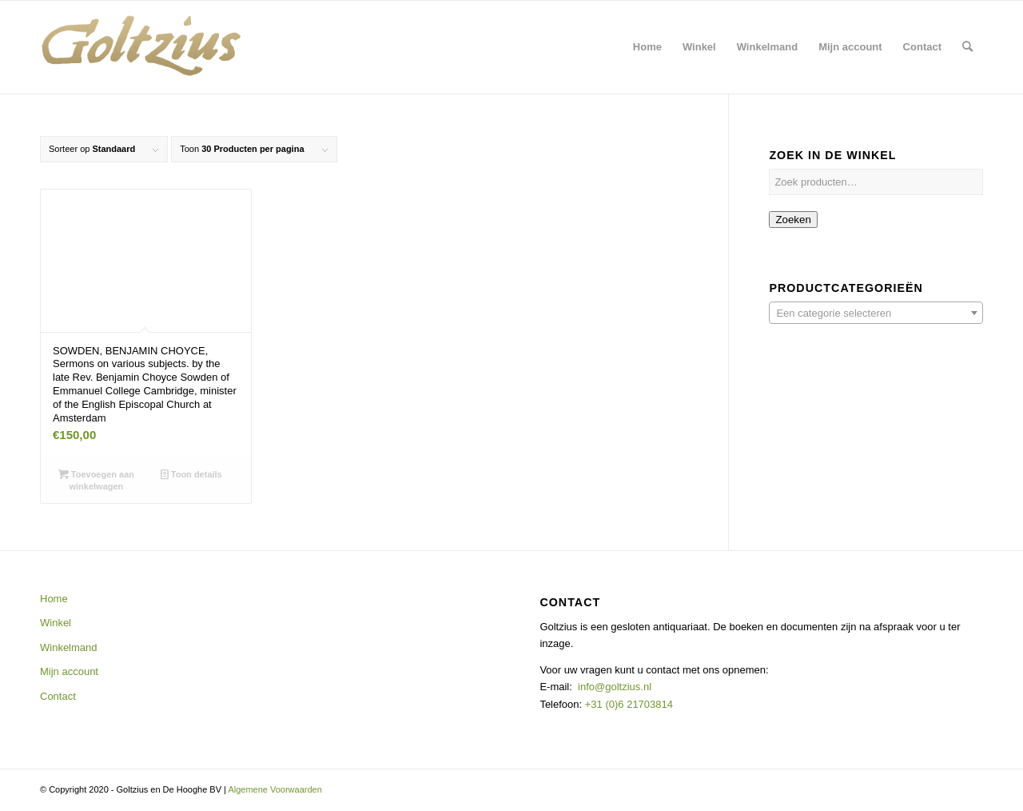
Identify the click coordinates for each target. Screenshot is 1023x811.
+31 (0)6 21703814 (627, 704)
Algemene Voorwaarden (274, 789)
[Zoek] (967, 47)
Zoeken (792, 220)
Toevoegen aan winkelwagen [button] (96, 479)
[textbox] (876, 313)
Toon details (191, 474)
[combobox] (876, 313)
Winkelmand (69, 647)
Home (54, 599)
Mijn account (69, 671)
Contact (58, 696)
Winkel (55, 623)
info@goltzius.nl (614, 687)
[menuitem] (647, 47)
